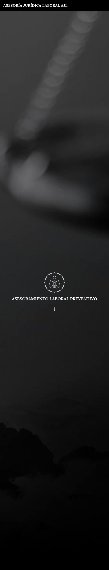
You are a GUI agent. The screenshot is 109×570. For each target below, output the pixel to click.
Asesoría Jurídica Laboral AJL (35, 5)
